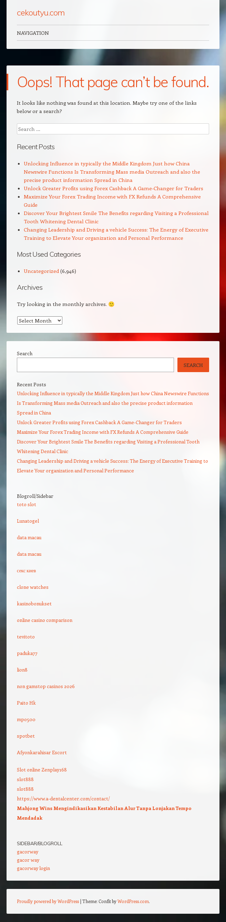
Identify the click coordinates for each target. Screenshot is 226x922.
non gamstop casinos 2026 (46, 686)
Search (24, 353)
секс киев (26, 570)
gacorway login (33, 868)
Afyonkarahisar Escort (42, 752)
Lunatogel (28, 521)
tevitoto (26, 636)
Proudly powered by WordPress (48, 901)
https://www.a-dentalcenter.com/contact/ (63, 798)
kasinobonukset (34, 603)
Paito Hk (26, 702)
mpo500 (26, 719)
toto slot (26, 504)
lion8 (22, 669)
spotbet (26, 736)
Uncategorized (41, 270)
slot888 (25, 779)
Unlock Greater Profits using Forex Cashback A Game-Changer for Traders (113, 188)
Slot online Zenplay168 (42, 769)
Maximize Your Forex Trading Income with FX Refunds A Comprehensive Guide (102, 432)
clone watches (33, 587)
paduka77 (27, 653)
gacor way (28, 860)
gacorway (27, 851)
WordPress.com (133, 901)
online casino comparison (44, 620)
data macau (29, 537)
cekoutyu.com (40, 12)
